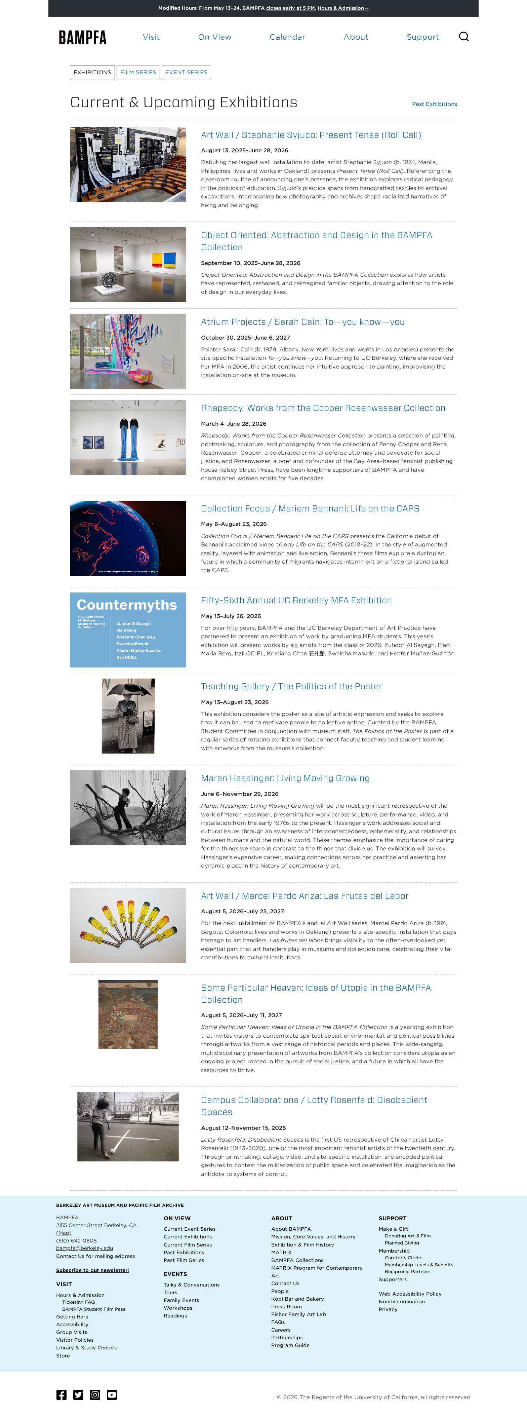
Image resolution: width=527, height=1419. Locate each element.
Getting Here (72, 1316)
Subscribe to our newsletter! (92, 1270)
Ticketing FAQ (78, 1302)
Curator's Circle (403, 1257)
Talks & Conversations (192, 1285)
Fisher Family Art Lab (298, 1314)
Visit (151, 36)
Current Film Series (188, 1245)
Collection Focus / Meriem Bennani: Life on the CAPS (310, 508)
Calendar (288, 36)
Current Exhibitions (188, 1236)
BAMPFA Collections (297, 1260)
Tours (170, 1292)
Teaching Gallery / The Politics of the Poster (291, 686)
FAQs (278, 1322)
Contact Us (70, 1256)
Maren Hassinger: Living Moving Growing (285, 778)
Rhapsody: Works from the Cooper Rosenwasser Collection (323, 407)
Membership (394, 1251)
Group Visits (71, 1332)
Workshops (178, 1308)
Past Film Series (184, 1260)
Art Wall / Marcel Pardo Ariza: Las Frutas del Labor (305, 895)
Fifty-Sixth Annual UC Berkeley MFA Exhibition (296, 600)
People (280, 1291)
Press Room (286, 1306)
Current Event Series (190, 1229)
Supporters (393, 1279)
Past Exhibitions (434, 104)
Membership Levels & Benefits (419, 1264)
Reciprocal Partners (408, 1271)
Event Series (186, 72)
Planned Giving (402, 1242)
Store (63, 1355)
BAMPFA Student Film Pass (93, 1309)
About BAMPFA (291, 1229)
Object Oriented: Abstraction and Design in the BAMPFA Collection (317, 241)
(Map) (64, 1233)
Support (423, 36)
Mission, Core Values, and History (313, 1236)
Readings (175, 1315)
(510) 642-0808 (76, 1240)
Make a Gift (393, 1229)
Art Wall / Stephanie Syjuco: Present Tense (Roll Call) (311, 134)
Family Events (181, 1300)
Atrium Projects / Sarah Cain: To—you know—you (303, 321)
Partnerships (287, 1337)
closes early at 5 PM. (291, 8)
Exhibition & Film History (302, 1245)
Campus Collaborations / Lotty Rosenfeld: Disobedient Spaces (314, 1106)
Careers (281, 1330)
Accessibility (72, 1324)
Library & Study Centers (86, 1347)
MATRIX (281, 1252)
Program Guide (290, 1345)
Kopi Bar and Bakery (297, 1299)
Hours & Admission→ (343, 8)
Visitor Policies (75, 1340)
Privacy (388, 1309)
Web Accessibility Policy (410, 1294)
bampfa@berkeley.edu (84, 1248)
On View (215, 36)
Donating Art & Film (408, 1235)
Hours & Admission (80, 1295)
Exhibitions (92, 72)
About (356, 36)
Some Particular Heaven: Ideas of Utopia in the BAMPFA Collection (316, 993)
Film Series (138, 72)
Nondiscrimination (402, 1301)
